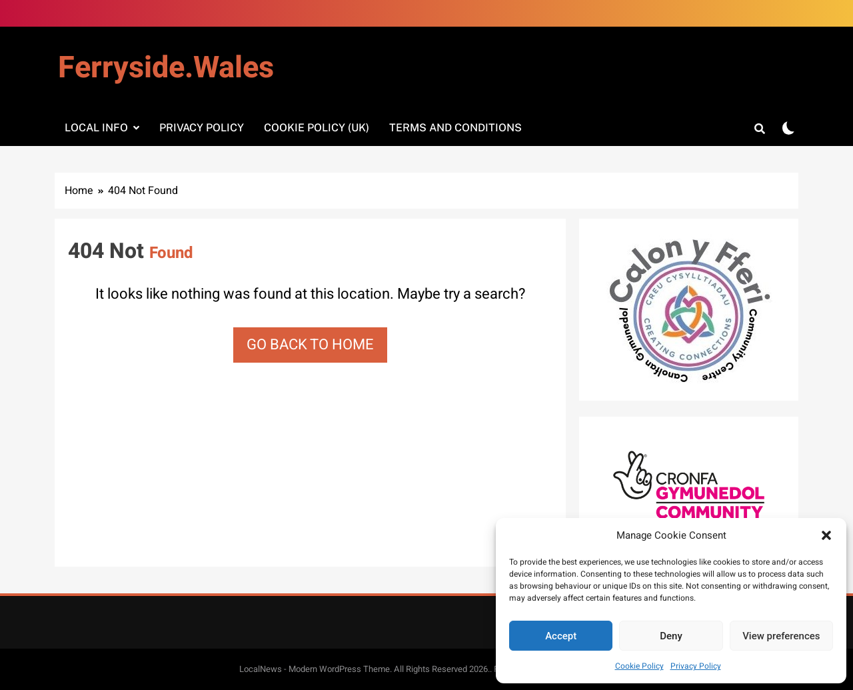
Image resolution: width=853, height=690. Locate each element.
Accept (560, 636)
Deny (671, 636)
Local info (96, 127)
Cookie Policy (639, 666)
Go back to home (310, 344)
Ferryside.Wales (166, 68)
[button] (826, 535)
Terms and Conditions (455, 127)
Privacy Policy (695, 666)
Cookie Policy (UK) (316, 127)
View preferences (781, 636)
